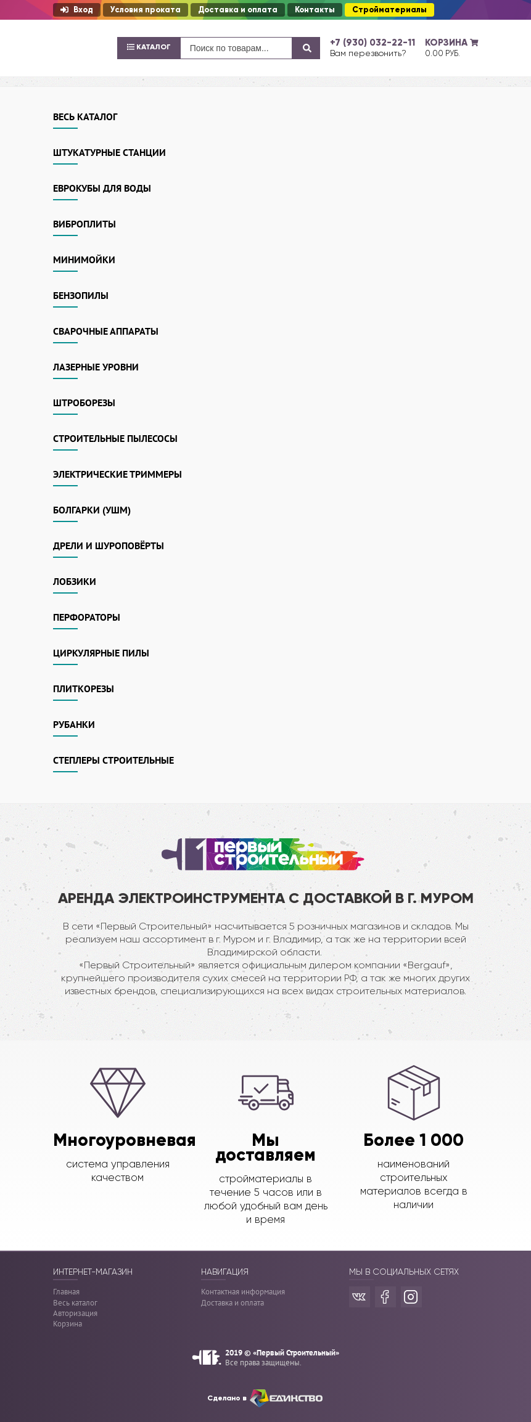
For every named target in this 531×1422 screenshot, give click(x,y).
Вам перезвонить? (368, 53)
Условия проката (145, 10)
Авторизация (75, 1313)
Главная (66, 1291)
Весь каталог (75, 1302)
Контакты (315, 10)
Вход (76, 10)
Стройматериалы (389, 10)
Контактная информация (243, 1291)
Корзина (67, 1323)
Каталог (149, 47)
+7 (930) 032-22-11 (372, 42)
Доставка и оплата (238, 10)
